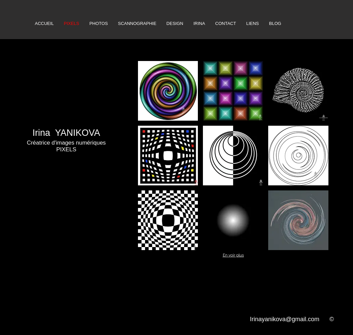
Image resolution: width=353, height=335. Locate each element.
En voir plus (233, 255)
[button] (168, 91)
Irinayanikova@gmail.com (284, 319)
